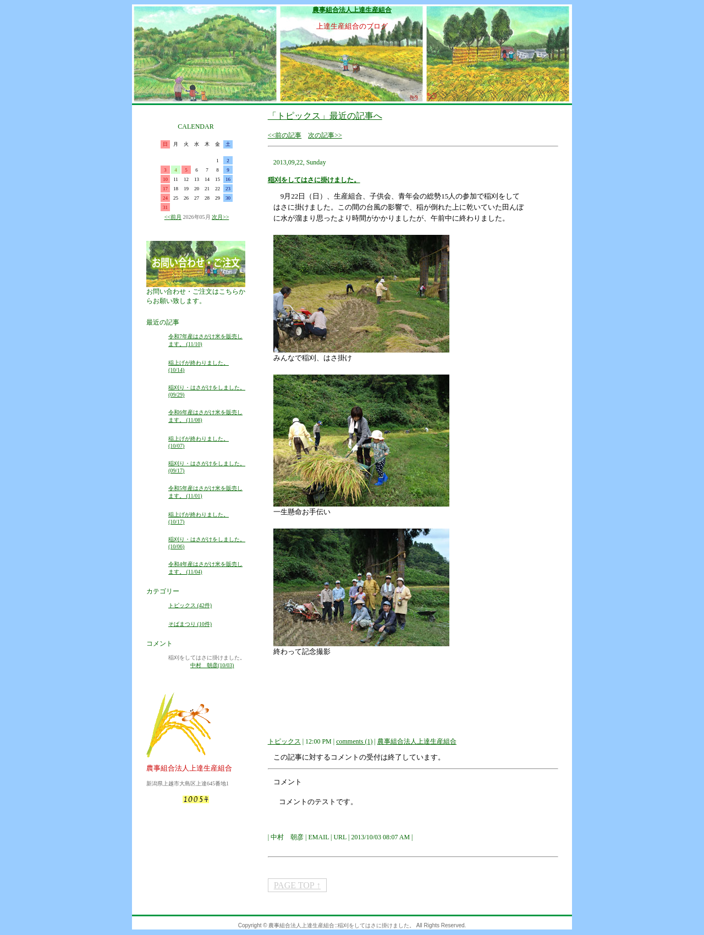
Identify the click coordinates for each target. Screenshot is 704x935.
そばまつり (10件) (190, 624)
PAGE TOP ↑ (297, 885)
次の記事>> (325, 135)
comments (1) (354, 741)
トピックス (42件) (190, 605)
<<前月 (173, 217)
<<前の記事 (285, 135)
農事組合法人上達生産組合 (352, 10)
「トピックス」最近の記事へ (325, 115)
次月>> (220, 217)
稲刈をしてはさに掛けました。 (314, 180)
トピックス (284, 741)
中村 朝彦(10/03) (212, 665)
